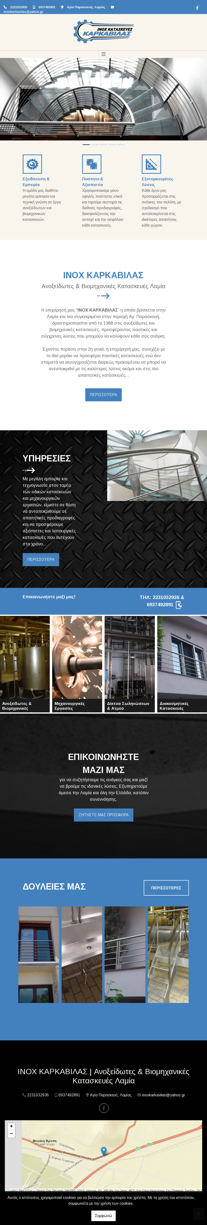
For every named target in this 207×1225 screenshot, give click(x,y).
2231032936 (18, 7)
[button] (15, 101)
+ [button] (11, 1126)
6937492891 (46, 7)
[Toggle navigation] (103, 54)
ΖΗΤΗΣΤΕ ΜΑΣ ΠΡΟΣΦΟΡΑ (104, 815)
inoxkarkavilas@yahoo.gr (23, 12)
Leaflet (13, 1190)
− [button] (11, 1134)
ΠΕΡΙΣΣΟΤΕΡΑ (103, 395)
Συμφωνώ (103, 1216)
